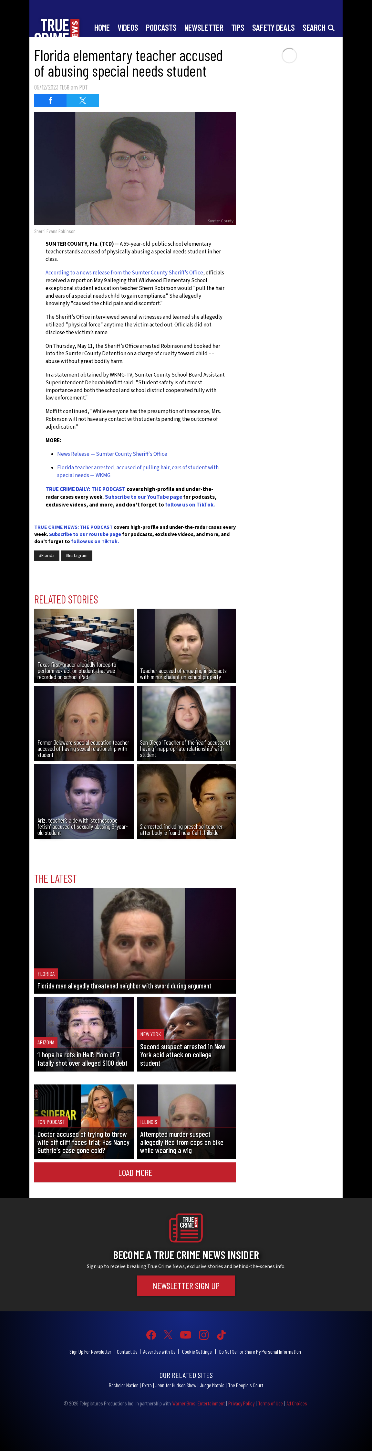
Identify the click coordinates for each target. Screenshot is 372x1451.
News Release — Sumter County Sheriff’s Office (112, 454)
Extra (147, 1385)
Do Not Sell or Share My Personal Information (260, 1351)
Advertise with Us (159, 1351)
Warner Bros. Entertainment (198, 1403)
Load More (135, 1172)
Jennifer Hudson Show (175, 1385)
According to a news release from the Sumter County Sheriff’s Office (124, 273)
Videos (128, 27)
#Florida (47, 555)
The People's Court (245, 1385)
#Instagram (77, 555)
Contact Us (127, 1351)
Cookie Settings (197, 1351)
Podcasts (161, 27)
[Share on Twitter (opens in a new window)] (83, 100)
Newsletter (203, 27)
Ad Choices (296, 1403)
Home (102, 27)
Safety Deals (273, 27)
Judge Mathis (212, 1385)
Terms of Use (270, 1403)
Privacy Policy (241, 1403)
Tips (237, 27)
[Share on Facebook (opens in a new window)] (50, 100)
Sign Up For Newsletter (90, 1351)
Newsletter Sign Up (186, 1285)
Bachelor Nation (124, 1385)
